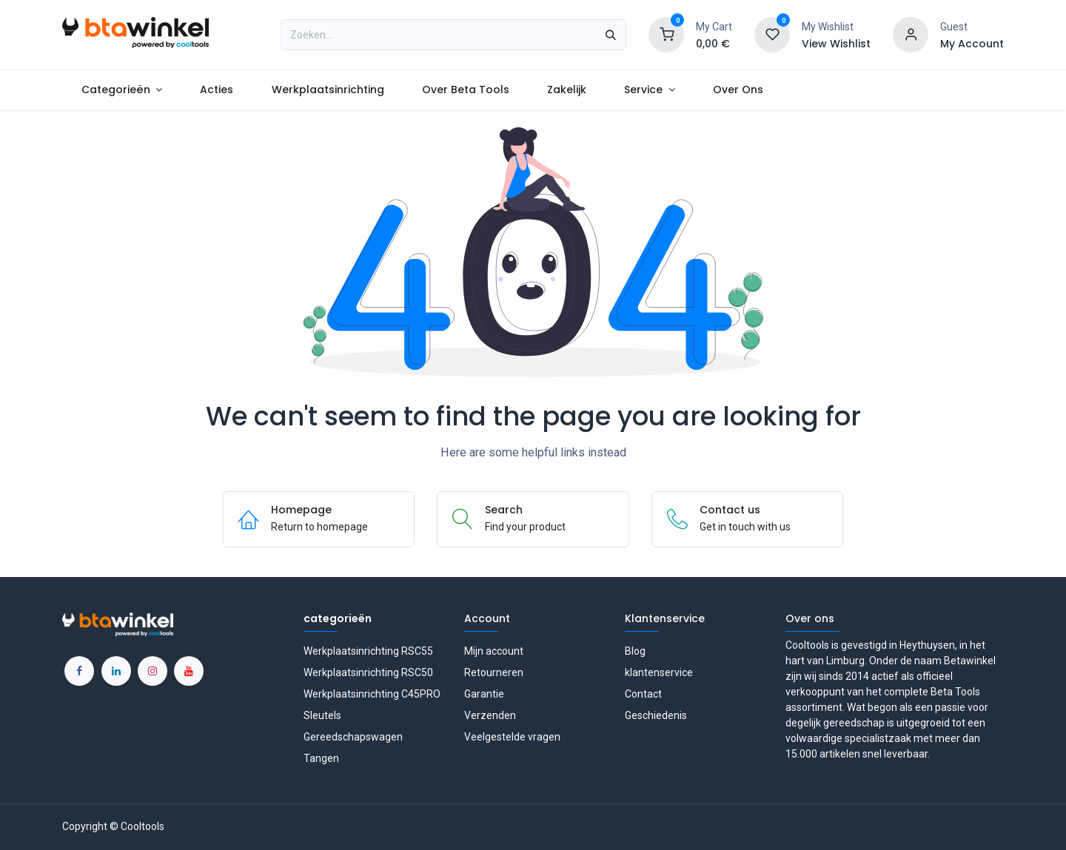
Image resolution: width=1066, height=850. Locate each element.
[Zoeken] (611, 35)
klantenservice (659, 672)
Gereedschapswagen (353, 737)
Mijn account (493, 651)
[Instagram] (152, 671)
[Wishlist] (772, 34)
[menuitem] (121, 89)
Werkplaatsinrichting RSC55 (368, 651)
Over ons (809, 618)
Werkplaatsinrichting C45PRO (372, 694)
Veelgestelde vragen (512, 737)
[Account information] (910, 34)
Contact (643, 694)
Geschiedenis (656, 715)
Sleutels (322, 715)
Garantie (484, 694)
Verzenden (490, 715)
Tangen (321, 758)
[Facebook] (79, 671)
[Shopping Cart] (666, 34)
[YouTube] (189, 671)
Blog (635, 651)
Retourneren (493, 672)
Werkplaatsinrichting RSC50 (368, 672)
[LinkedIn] (116, 671)
